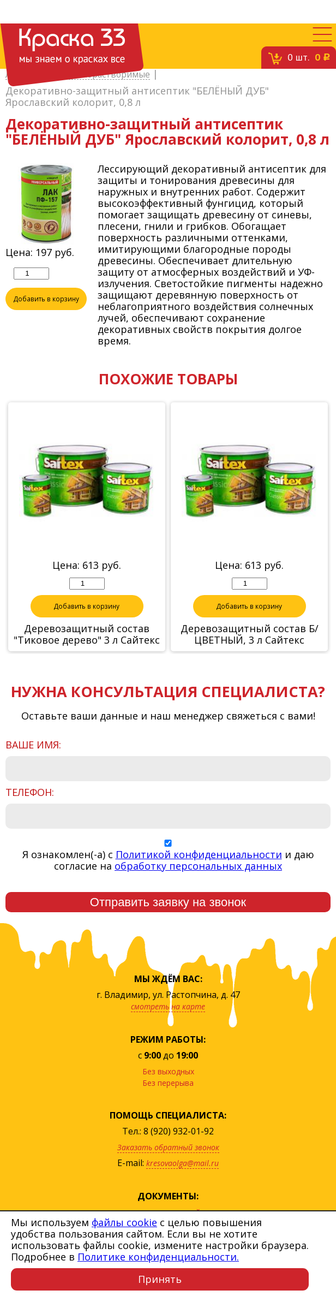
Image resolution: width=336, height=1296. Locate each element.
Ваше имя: (33, 746)
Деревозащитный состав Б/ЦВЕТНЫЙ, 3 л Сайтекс (250, 635)
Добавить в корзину (46, 300)
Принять (160, 1279)
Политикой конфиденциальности (199, 855)
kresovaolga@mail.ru (182, 1164)
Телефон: (29, 793)
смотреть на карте (168, 1007)
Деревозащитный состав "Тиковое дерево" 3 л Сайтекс (87, 635)
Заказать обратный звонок (168, 1148)
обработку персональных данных (198, 866)
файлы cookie (124, 1222)
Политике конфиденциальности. (158, 1256)
